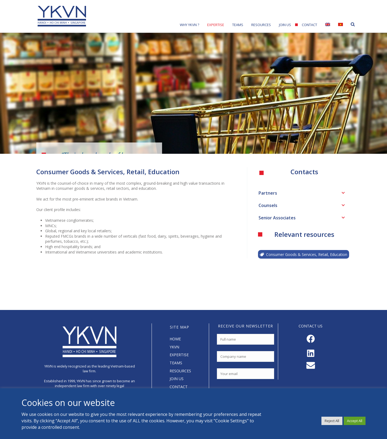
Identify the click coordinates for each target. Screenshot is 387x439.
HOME (175, 338)
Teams (237, 24)
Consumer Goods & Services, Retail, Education (303, 254)
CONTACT (179, 386)
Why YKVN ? (189, 24)
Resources (261, 24)
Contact (309, 24)
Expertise (215, 24)
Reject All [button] (332, 420)
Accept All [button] (354, 420)
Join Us (285, 24)
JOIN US (177, 378)
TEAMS (176, 362)
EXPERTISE (179, 354)
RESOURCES (180, 370)
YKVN (174, 346)
